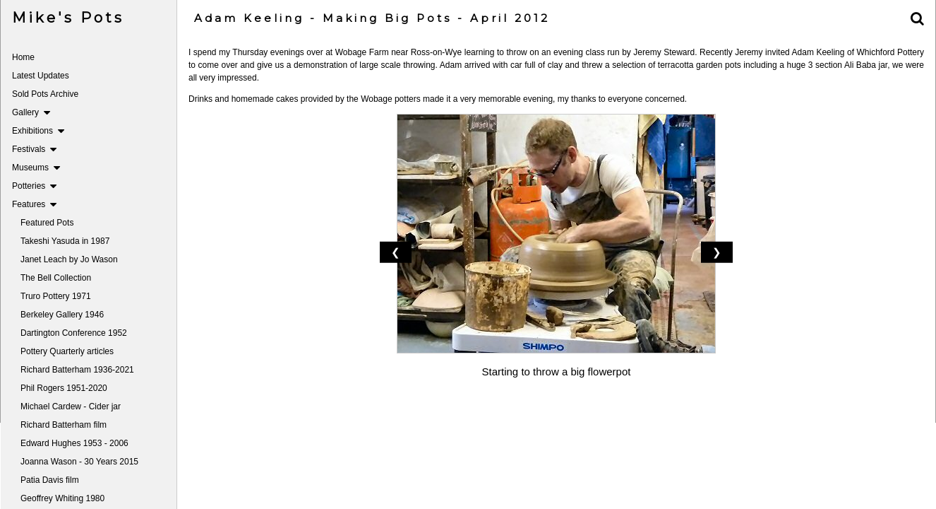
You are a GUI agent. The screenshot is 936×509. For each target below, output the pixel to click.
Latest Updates (40, 76)
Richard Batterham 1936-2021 (77, 370)
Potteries (34, 186)
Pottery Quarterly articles (67, 351)
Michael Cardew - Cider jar (70, 406)
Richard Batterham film (63, 425)
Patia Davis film (49, 480)
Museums (36, 167)
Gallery (31, 112)
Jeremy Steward (663, 52)
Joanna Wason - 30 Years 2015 (79, 462)
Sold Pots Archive (45, 94)
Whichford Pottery (890, 52)
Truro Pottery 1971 (55, 296)
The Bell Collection (55, 278)
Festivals (34, 149)
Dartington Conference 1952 (73, 333)
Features (34, 204)
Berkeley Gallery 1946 (62, 315)
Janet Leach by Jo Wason (69, 259)
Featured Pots (46, 223)
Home (23, 57)
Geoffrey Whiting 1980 (62, 498)
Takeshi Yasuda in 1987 (64, 241)
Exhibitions (38, 131)
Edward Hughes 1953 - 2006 (74, 443)
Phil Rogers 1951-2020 (63, 388)
